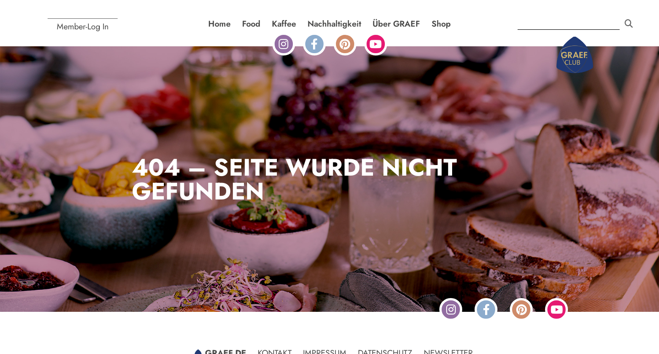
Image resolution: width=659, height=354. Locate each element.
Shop (441, 24)
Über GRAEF (396, 24)
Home (219, 24)
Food (251, 24)
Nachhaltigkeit (334, 24)
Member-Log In (82, 27)
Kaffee (284, 24)
